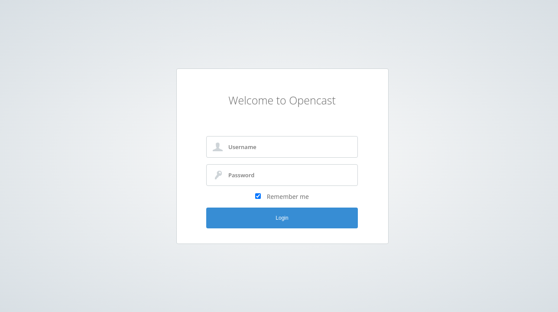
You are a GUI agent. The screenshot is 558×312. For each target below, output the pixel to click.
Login (282, 218)
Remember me (288, 196)
